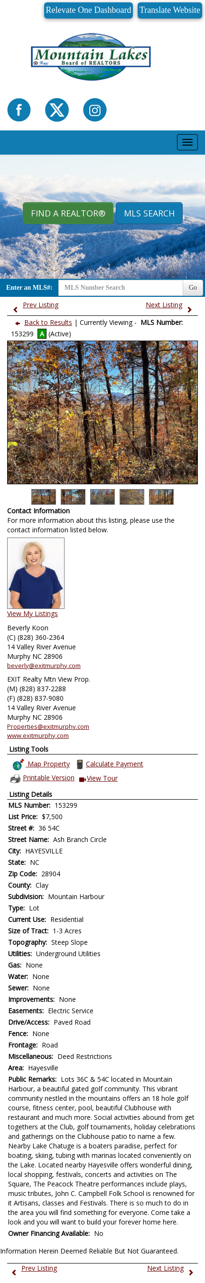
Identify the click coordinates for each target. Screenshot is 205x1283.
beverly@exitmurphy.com (44, 665)
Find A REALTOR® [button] (68, 213)
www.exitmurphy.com (38, 735)
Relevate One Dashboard (88, 10)
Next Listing (171, 304)
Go (193, 287)
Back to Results (41, 322)
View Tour (98, 779)
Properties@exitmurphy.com (48, 726)
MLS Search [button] (149, 213)
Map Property (41, 764)
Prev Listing (33, 304)
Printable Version (42, 778)
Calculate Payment (108, 764)
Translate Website (170, 10)
